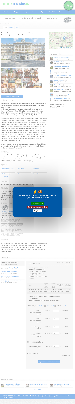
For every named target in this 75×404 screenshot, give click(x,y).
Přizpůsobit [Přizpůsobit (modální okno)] (37, 211)
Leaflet (60, 47)
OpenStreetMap (68, 47)
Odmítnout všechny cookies (37, 207)
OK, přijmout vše (37, 203)
